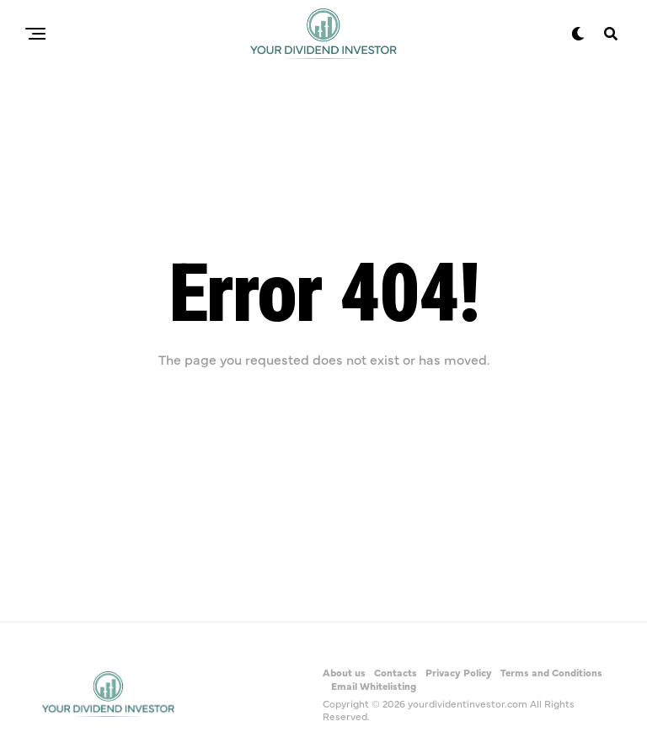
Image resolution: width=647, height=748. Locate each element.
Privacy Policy (458, 672)
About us (344, 672)
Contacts (395, 672)
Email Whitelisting (373, 685)
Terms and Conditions (551, 672)
